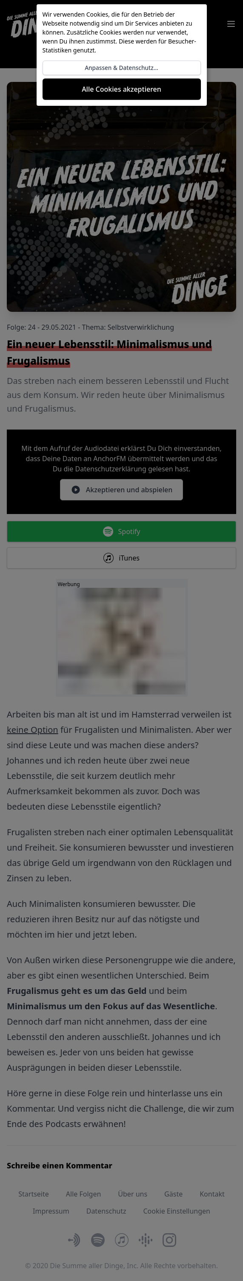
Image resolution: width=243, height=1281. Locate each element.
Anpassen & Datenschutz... (121, 68)
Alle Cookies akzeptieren (121, 89)
